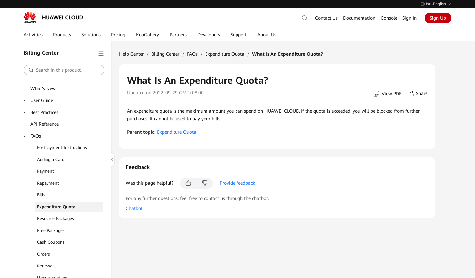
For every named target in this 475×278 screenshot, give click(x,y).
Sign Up (438, 18)
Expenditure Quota (56, 206)
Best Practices (44, 112)
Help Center (131, 54)
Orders (43, 254)
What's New (43, 88)
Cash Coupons (51, 242)
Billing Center (165, 54)
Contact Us (326, 18)
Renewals (46, 266)
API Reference (44, 124)
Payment (45, 171)
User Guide (41, 100)
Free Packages (51, 230)
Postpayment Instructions (62, 147)
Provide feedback (237, 183)
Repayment (48, 183)
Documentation (359, 18)
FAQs (35, 136)
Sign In (409, 18)
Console (389, 18)
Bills (41, 194)
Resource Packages (55, 218)
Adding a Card (50, 159)
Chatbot (134, 208)
